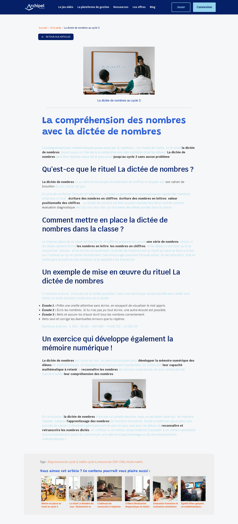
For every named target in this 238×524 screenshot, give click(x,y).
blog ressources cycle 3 (63, 461)
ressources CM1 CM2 (111, 461)
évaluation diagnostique (59, 207)
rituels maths (134, 461)
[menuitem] (66, 7)
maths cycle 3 (87, 461)
